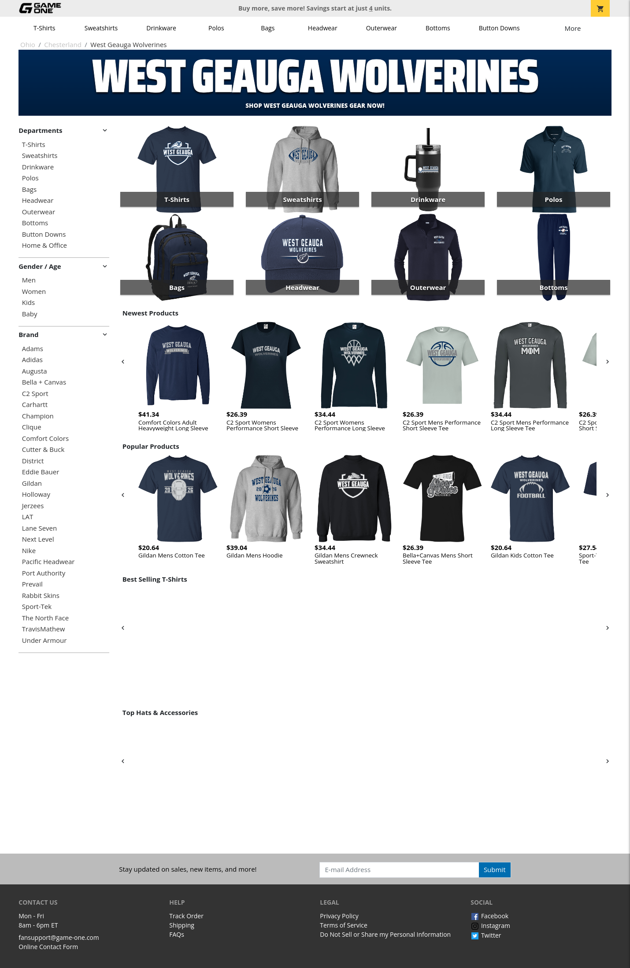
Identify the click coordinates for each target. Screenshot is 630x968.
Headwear (322, 28)
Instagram (490, 925)
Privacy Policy (339, 916)
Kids (28, 302)
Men (29, 280)
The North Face (45, 618)
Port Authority (43, 573)
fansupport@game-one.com (59, 937)
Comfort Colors (45, 438)
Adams (32, 348)
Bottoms (438, 28)
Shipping (181, 925)
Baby (29, 314)
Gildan (32, 483)
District (33, 461)
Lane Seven (39, 528)
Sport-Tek (37, 606)
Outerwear (381, 28)
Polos (216, 28)
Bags (267, 28)
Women (34, 291)
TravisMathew (43, 629)
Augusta (34, 371)
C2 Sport (35, 393)
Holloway (36, 494)
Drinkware (161, 28)
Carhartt (35, 404)
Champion (38, 416)
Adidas (32, 359)
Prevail (32, 584)
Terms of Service (343, 925)
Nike (29, 550)
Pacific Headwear (48, 561)
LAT (27, 517)
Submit (495, 869)
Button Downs (499, 28)
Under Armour (44, 640)
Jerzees (33, 506)
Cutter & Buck (43, 449)
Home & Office (44, 245)
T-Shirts (44, 28)
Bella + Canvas (44, 382)
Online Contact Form (48, 946)
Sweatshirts (101, 28)
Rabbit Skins (40, 595)
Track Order (186, 916)
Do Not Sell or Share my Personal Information (385, 934)
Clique (31, 427)
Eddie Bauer (40, 472)
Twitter (486, 935)
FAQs (176, 934)
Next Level (38, 539)
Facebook (489, 916)
